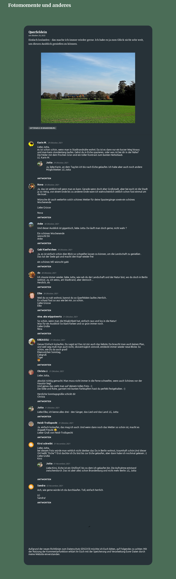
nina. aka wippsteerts (49, 316)
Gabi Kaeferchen (46, 249)
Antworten (44, 178)
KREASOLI (43, 339)
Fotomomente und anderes (39, 5)
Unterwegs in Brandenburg (42, 128)
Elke (39, 293)
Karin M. (42, 142)
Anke (40, 223)
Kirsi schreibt (45, 443)
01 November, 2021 (62, 444)
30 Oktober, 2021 (51, 185)
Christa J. (42, 371)
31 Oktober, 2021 (70, 317)
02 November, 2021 (54, 486)
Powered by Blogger (88, 575)
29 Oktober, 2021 (55, 143)
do (38, 272)
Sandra (41, 485)
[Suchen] (75, 5)
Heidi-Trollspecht (47, 422)
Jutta (49, 162)
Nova (40, 184)
